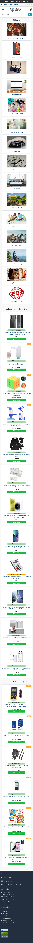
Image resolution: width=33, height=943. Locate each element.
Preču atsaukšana (7, 918)
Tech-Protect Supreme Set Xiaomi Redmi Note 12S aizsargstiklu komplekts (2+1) (16, 858)
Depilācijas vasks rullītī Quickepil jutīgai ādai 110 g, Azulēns (16, 796)
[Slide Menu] (3, 10)
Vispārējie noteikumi (8, 923)
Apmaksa (5, 913)
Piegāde (5, 911)
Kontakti (4, 4)
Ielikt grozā (16, 339)
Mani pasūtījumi (13, 4)
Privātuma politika (7, 920)
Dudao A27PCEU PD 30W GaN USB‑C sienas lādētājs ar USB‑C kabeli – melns (16, 766)
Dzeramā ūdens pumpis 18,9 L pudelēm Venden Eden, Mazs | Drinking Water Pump (16, 424)
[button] (29, 4)
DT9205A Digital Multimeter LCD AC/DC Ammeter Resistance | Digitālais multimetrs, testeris (16, 705)
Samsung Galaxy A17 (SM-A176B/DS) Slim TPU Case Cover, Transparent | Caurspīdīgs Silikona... (16, 333)
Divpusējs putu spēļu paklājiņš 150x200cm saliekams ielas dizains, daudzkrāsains (16, 485)
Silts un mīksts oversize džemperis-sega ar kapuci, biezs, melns (16, 455)
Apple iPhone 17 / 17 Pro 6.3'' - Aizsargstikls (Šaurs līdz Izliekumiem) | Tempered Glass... (16, 516)
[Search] (30, 14)
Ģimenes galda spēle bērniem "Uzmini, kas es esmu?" (16, 827)
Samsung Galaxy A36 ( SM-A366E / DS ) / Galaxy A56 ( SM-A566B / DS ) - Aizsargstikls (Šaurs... (16, 608)
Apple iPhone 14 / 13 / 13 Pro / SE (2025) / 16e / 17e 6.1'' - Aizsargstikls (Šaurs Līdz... (16, 546)
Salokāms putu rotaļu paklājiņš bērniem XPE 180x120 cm (16, 637)
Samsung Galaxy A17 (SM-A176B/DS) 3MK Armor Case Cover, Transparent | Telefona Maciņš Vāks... (16, 669)
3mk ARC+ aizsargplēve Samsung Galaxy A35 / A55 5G (16, 735)
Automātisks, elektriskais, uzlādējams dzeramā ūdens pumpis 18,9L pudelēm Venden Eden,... (16, 363)
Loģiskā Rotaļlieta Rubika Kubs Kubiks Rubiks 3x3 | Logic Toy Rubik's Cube (16, 394)
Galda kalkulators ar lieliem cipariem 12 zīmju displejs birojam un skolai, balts (16, 577)
